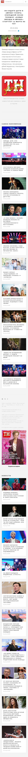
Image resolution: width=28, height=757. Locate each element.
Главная (8, 1)
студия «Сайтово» (18, 427)
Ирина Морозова (12, 30)
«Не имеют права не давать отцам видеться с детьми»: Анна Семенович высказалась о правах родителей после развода (14, 656)
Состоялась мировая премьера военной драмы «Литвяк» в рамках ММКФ (13, 169)
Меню (25, 1)
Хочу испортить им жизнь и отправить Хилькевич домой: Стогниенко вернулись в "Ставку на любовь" (13, 328)
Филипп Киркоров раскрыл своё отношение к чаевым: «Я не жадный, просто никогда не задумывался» (13, 548)
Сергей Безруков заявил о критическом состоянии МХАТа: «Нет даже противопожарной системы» (13, 599)
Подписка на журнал (14, 466)
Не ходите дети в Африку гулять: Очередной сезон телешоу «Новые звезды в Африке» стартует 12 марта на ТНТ (14, 17)
